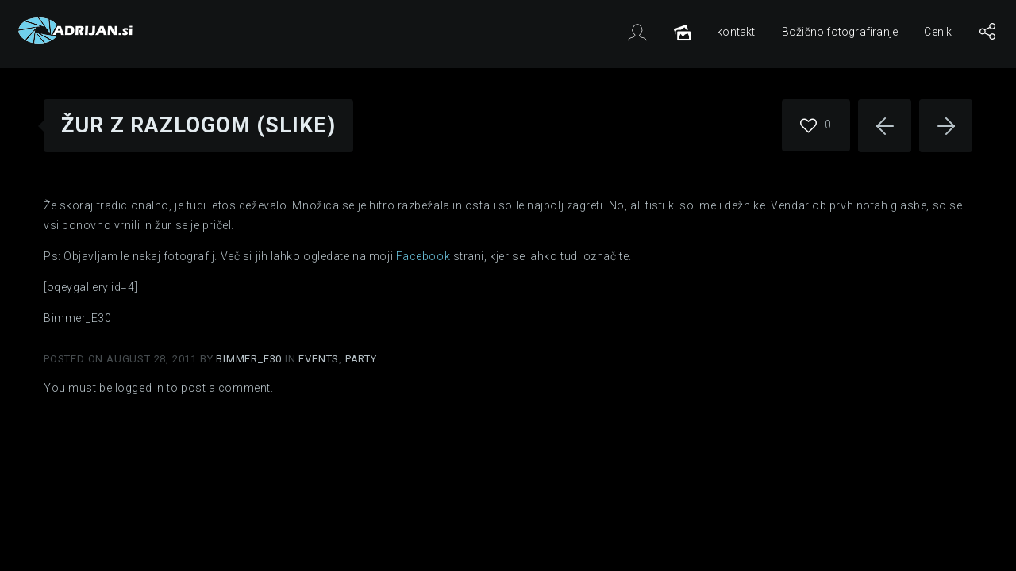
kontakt (736, 31)
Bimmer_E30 (250, 359)
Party (361, 359)
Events (318, 359)
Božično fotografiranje (840, 31)
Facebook (423, 256)
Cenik (938, 31)
